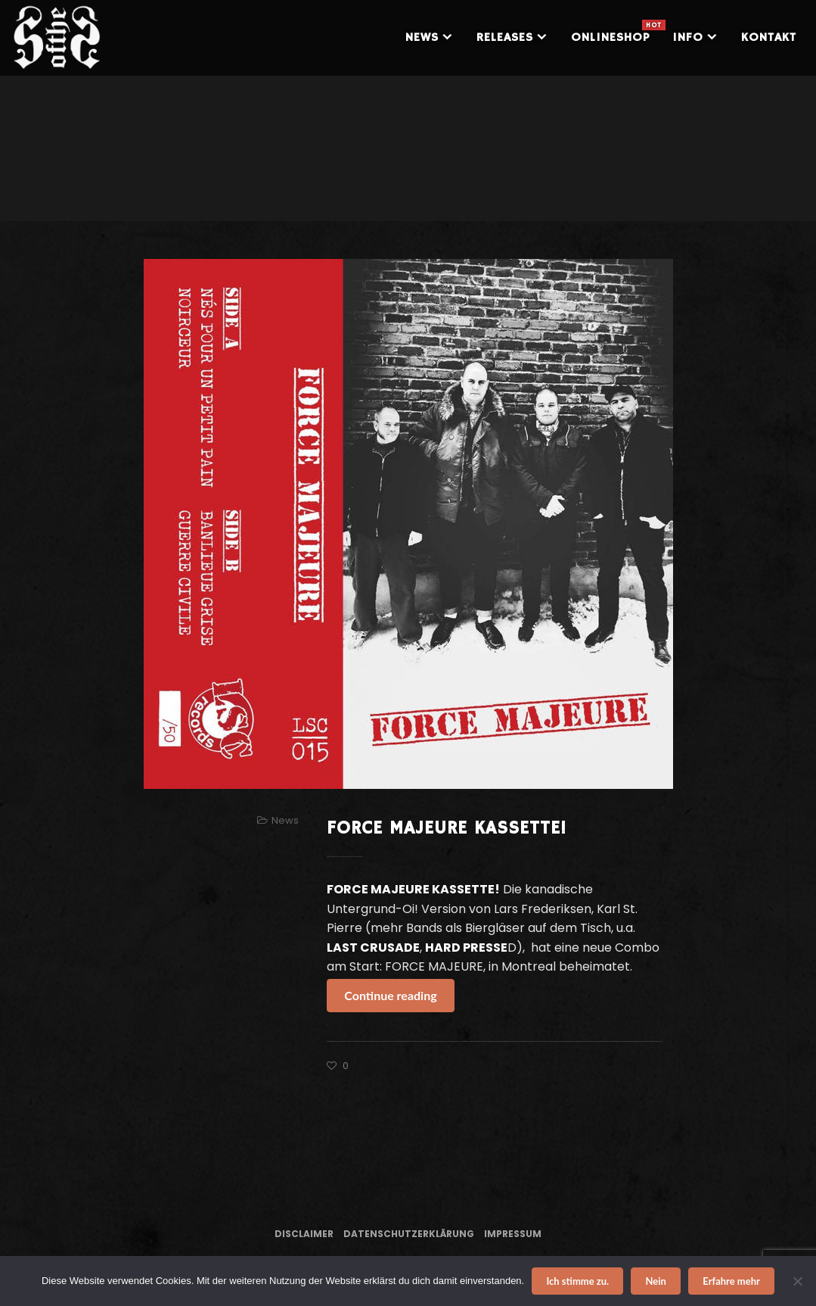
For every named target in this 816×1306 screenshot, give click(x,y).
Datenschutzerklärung (408, 1233)
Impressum (512, 1233)
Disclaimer (304, 1233)
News (285, 820)
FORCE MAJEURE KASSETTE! (446, 828)
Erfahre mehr (731, 1281)
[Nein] (797, 1281)
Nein (656, 1281)
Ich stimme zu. (577, 1281)
